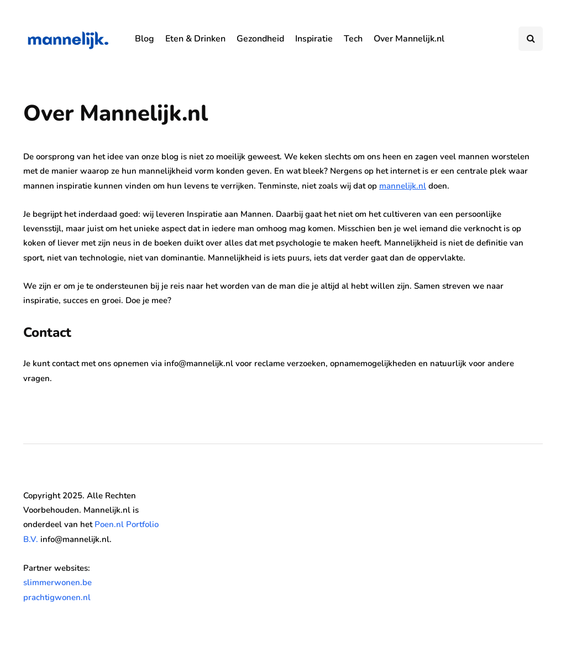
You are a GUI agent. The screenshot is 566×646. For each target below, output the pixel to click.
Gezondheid (260, 39)
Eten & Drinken (195, 39)
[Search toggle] (530, 39)
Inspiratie (314, 39)
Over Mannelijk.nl (409, 39)
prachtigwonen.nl (57, 597)
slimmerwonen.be (57, 582)
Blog (144, 39)
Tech (353, 39)
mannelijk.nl (402, 185)
